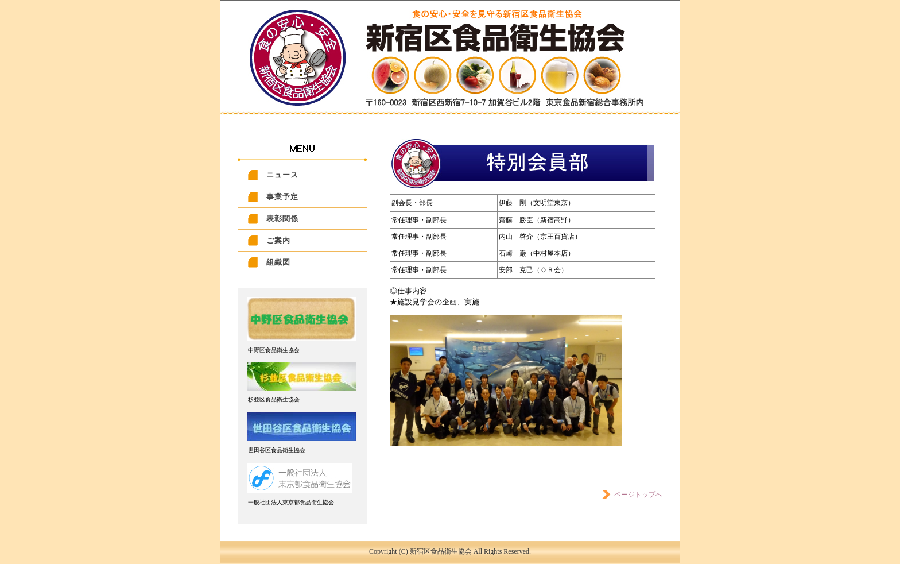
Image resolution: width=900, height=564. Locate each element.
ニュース (282, 175)
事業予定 (282, 196)
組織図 (278, 262)
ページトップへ (631, 494)
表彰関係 (282, 218)
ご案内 (278, 240)
